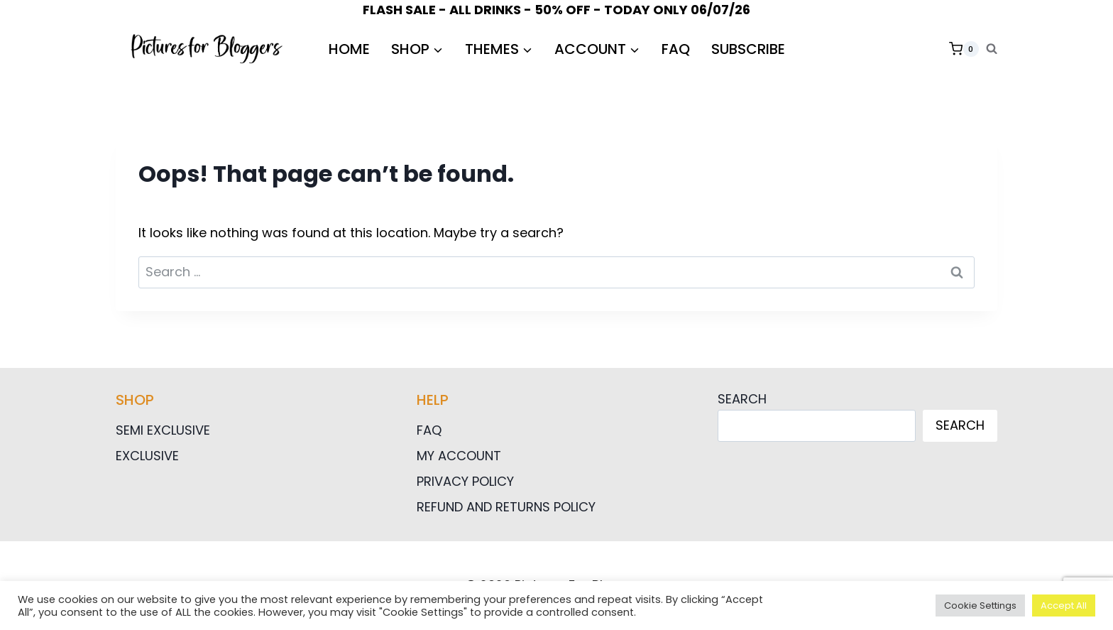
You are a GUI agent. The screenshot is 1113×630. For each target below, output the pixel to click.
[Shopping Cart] (964, 49)
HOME (349, 49)
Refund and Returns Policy (506, 507)
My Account (459, 456)
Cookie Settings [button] (980, 605)
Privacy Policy (465, 481)
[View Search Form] (991, 49)
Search (742, 399)
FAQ (676, 49)
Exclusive (147, 456)
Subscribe (748, 49)
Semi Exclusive (163, 430)
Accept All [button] (1064, 605)
